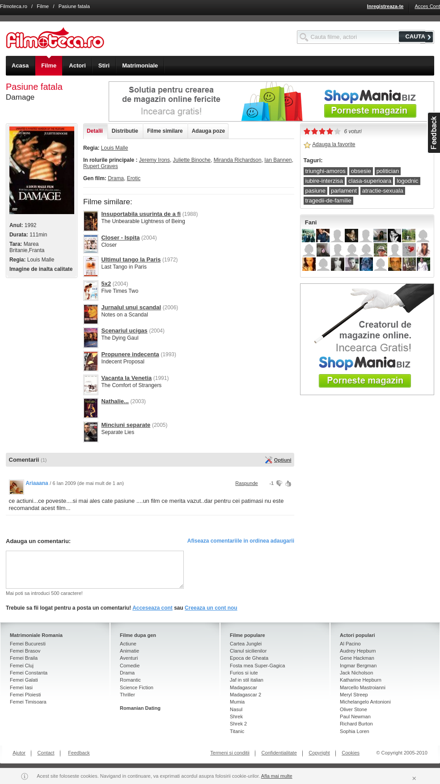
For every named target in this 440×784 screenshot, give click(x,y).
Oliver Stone (353, 709)
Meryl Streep (354, 694)
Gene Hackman (357, 658)
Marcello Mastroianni (362, 687)
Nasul (236, 709)
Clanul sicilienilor (248, 650)
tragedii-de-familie (328, 200)
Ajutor (19, 752)
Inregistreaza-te (385, 6)
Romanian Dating (140, 708)
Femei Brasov (25, 650)
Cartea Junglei (246, 643)
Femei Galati (24, 680)
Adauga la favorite (333, 144)
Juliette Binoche (192, 160)
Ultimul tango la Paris (131, 259)
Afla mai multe (276, 776)
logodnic (407, 180)
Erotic (134, 178)
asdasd (433, 133)
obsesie (361, 171)
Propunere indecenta (130, 354)
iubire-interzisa (324, 180)
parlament (344, 190)
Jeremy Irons (154, 160)
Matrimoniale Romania (36, 635)
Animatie (129, 650)
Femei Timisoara (28, 701)
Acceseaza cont (152, 608)
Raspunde (246, 483)
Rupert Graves (100, 166)
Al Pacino (350, 643)
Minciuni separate (125, 425)
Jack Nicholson (356, 672)
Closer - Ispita (120, 237)
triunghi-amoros (325, 171)
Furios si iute (244, 672)
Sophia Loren (354, 731)
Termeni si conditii (230, 752)
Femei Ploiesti (25, 694)
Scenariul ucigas (124, 330)
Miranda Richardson (238, 160)
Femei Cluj (22, 665)
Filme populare (247, 635)
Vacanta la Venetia (126, 378)
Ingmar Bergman (358, 665)
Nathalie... (114, 401)
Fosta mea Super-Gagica (257, 665)
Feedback (79, 752)
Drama (116, 178)
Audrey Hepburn (358, 650)
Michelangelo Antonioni (365, 701)
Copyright (319, 752)
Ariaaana (36, 483)
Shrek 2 (238, 723)
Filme (43, 6)
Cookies (351, 752)
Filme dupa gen (138, 635)
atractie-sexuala (382, 190)
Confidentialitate (279, 752)
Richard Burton (356, 723)
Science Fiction (136, 687)
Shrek (236, 716)
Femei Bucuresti (28, 643)
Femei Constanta (28, 672)
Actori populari (357, 635)
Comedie (130, 665)
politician (388, 171)
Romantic (130, 680)
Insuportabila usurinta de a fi (141, 214)
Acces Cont (427, 6)
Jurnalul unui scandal (131, 307)
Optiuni (283, 460)
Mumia (237, 701)
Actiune (128, 643)
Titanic (237, 731)
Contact (46, 752)
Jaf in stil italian (246, 680)
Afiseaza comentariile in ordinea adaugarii (240, 541)
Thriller (127, 694)
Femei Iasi (21, 687)
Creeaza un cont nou (211, 608)
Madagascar (243, 687)
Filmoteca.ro (13, 6)
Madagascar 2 (245, 694)
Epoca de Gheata (249, 658)
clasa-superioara (369, 180)
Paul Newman (355, 716)
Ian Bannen (278, 160)
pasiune (315, 190)
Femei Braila (24, 658)
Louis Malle (114, 148)
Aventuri (129, 658)
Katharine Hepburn (360, 680)
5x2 (106, 283)
